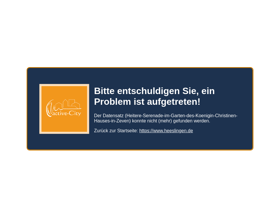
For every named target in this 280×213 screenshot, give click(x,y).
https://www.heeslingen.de (166, 128)
